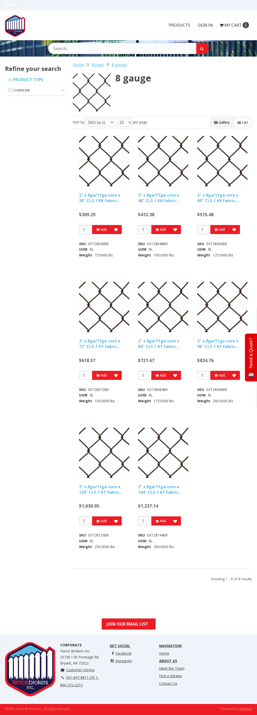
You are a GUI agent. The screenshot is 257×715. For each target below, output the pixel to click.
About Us (168, 660)
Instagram (121, 660)
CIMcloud (245, 709)
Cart (234, 25)
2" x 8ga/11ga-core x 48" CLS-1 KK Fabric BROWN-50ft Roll (158, 198)
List (242, 122)
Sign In (205, 25)
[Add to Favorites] (116, 229)
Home (164, 653)
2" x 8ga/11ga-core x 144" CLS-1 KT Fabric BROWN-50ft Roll (158, 489)
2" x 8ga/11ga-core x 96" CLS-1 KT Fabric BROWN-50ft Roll (217, 343)
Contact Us (168, 683)
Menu (11, 5)
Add (101, 229)
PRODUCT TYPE (27, 79)
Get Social (120, 645)
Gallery (222, 122)
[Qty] (85, 229)
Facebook (121, 653)
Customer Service (77, 669)
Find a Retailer (170, 676)
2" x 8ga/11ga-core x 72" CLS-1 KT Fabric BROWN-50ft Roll (99, 343)
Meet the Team (171, 668)
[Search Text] (128, 48)
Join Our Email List (127, 624)
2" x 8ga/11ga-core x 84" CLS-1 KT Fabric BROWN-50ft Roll (158, 343)
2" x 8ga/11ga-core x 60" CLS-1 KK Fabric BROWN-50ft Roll (217, 198)
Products (179, 25)
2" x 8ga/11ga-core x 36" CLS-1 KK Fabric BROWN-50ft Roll (99, 198)
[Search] (202, 48)
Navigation (170, 645)
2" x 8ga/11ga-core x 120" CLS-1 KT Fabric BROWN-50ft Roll (99, 489)
